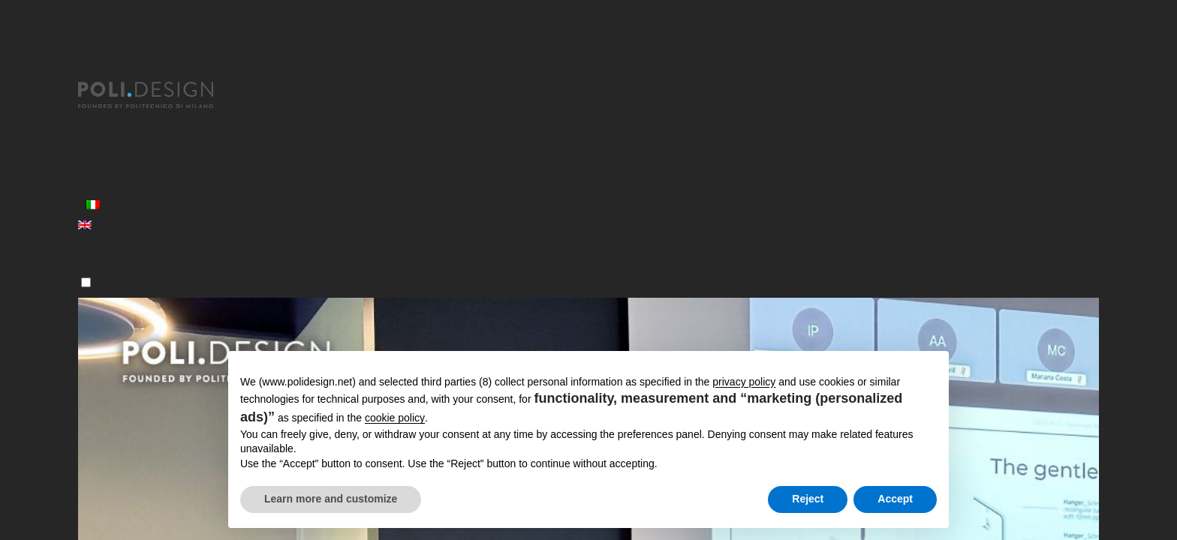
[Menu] (86, 282)
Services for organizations (155, 163)
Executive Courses (133, 143)
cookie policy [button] (395, 418)
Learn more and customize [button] (330, 499)
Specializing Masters (139, 123)
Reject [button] (807, 499)
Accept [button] (895, 499)
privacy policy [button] (743, 382)
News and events (130, 184)
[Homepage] (159, 95)
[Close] (87, 73)
